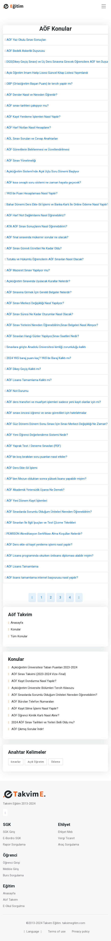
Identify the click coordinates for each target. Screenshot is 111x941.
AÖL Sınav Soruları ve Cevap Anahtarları (32, 138)
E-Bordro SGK (12, 838)
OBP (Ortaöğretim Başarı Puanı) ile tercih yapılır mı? (39, 83)
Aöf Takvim (10, 899)
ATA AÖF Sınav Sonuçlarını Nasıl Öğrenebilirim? (37, 226)
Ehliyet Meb (65, 832)
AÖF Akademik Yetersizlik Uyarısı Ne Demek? (35, 490)
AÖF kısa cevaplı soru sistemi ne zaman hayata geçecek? (44, 182)
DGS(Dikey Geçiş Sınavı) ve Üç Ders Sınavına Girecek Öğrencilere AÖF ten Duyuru (58, 61)
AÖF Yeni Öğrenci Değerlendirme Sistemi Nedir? (37, 435)
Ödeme (55, 761)
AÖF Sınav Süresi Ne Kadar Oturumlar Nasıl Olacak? (40, 314)
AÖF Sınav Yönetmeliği (21, 160)
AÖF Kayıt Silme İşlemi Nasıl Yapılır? (33, 709)
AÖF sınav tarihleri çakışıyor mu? (28, 105)
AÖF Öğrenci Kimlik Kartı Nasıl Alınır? (33, 715)
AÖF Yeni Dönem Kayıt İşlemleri (27, 500)
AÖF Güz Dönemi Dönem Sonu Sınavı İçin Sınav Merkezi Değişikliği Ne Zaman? (57, 424)
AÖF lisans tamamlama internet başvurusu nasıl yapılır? (42, 577)
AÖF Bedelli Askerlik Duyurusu (26, 51)
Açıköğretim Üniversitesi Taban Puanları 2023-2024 (42, 667)
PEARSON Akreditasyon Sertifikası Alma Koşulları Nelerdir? (44, 533)
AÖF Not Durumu (17, 391)
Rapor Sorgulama (14, 844)
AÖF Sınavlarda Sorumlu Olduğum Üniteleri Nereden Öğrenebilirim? (49, 512)
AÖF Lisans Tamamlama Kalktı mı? (29, 380)
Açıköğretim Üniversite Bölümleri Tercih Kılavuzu (41, 688)
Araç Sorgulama (68, 844)
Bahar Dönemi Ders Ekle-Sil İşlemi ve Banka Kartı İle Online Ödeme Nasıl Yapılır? (58, 204)
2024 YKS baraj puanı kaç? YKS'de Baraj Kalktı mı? (39, 358)
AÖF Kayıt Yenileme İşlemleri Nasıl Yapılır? (33, 116)
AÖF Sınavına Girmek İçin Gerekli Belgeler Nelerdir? (39, 292)
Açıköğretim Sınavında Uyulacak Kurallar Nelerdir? (38, 281)
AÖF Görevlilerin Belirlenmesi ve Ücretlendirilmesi (38, 149)
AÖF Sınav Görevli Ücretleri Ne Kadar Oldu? (34, 248)
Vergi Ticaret (66, 838)
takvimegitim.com (73, 923)
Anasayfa (15, 623)
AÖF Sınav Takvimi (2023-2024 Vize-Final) (37, 674)
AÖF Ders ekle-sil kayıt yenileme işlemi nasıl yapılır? (39, 544)
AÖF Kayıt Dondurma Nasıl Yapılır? (32, 681)
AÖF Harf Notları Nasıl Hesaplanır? (29, 127)
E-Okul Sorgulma (13, 906)
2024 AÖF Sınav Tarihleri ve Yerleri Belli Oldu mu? (41, 722)
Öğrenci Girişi (11, 862)
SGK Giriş (9, 832)
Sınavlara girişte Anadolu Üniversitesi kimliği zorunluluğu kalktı (46, 347)
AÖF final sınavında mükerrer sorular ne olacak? (37, 237)
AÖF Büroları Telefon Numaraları (31, 702)
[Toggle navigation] (103, 6)
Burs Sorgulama (13, 875)
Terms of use (57, 931)
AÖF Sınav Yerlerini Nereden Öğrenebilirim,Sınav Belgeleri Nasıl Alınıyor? (52, 325)
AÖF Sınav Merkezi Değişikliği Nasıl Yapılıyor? (35, 303)
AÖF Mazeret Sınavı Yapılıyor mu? (28, 270)
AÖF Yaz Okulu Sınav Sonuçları (26, 40)
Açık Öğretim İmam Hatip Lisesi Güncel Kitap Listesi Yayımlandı (47, 73)
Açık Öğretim (36, 761)
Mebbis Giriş (11, 869)
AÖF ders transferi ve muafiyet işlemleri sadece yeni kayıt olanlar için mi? (54, 402)
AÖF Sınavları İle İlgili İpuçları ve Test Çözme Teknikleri (41, 522)
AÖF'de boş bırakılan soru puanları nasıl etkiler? (37, 457)
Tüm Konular (17, 636)
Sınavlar (16, 761)
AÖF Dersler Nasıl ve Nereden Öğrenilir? (32, 94)
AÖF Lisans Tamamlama (22, 566)
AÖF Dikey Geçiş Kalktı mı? (24, 369)
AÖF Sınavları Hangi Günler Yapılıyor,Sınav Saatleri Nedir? (43, 336)
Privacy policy (80, 931)
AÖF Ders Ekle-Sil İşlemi (22, 468)
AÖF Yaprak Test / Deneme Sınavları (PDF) (34, 446)
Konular (14, 630)
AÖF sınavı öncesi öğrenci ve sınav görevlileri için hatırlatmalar (47, 413)
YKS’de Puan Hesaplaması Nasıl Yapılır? (32, 193)
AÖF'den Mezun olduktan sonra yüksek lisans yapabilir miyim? (46, 478)
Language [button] (32, 931)
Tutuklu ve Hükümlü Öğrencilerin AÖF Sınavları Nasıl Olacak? (45, 259)
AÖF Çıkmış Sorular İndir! (26, 729)
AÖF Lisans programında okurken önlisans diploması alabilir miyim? (50, 555)
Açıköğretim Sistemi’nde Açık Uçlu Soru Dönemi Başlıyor (43, 171)
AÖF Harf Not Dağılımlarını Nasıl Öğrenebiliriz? (36, 215)
